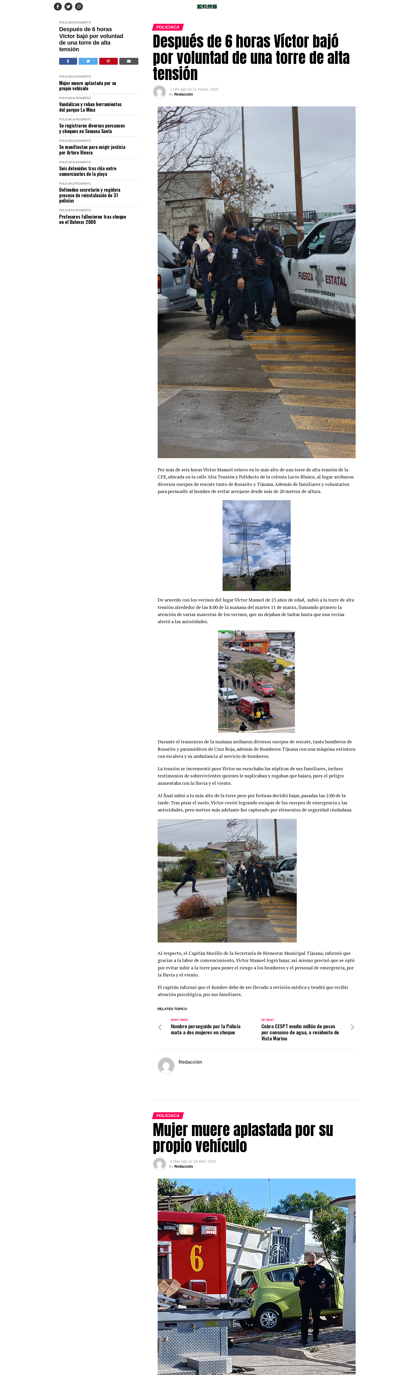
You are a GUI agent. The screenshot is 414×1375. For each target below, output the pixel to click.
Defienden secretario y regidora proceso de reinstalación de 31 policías (89, 195)
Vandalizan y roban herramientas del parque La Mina (90, 106)
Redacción (183, 94)
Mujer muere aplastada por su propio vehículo (87, 85)
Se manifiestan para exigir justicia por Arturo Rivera (92, 149)
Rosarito (83, 22)
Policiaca (67, 22)
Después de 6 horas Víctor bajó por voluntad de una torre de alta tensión (91, 39)
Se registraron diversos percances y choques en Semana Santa (92, 128)
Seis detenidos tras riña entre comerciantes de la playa (87, 171)
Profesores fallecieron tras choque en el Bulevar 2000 (92, 219)
